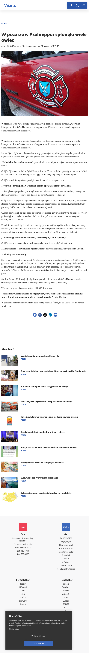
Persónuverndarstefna (22, 545)
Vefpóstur (66, 563)
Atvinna (66, 592)
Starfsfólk (66, 556)
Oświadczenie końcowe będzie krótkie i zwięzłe (43, 432)
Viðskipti (23, 588)
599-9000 (25, 555)
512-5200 (68, 539)
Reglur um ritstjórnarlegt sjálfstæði (22, 540)
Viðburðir (66, 595)
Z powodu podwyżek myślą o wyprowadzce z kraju (44, 387)
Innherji (66, 585)
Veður (66, 599)
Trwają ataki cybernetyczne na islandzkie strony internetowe (48, 448)
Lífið (23, 595)
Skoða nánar (14, 636)
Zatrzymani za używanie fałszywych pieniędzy (42, 463)
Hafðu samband (66, 545)
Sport (23, 592)
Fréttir (23, 585)
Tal (66, 613)
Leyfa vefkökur (55, 643)
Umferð (66, 559)
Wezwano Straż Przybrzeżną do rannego (39, 478)
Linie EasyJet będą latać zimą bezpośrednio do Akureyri (46, 402)
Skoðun (23, 599)
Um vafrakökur (66, 566)
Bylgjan (66, 602)
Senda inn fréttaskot (66, 570)
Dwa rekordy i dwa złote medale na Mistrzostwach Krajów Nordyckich (53, 371)
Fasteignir (66, 588)
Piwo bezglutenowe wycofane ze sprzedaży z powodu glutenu (49, 417)
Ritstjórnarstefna (66, 549)
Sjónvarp (23, 602)
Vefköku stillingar (22, 643)
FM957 (66, 606)
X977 (66, 609)
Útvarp (23, 606)
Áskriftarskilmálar (66, 552)
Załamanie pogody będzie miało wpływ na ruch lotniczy (47, 493)
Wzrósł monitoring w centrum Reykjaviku (40, 356)
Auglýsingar (66, 542)
